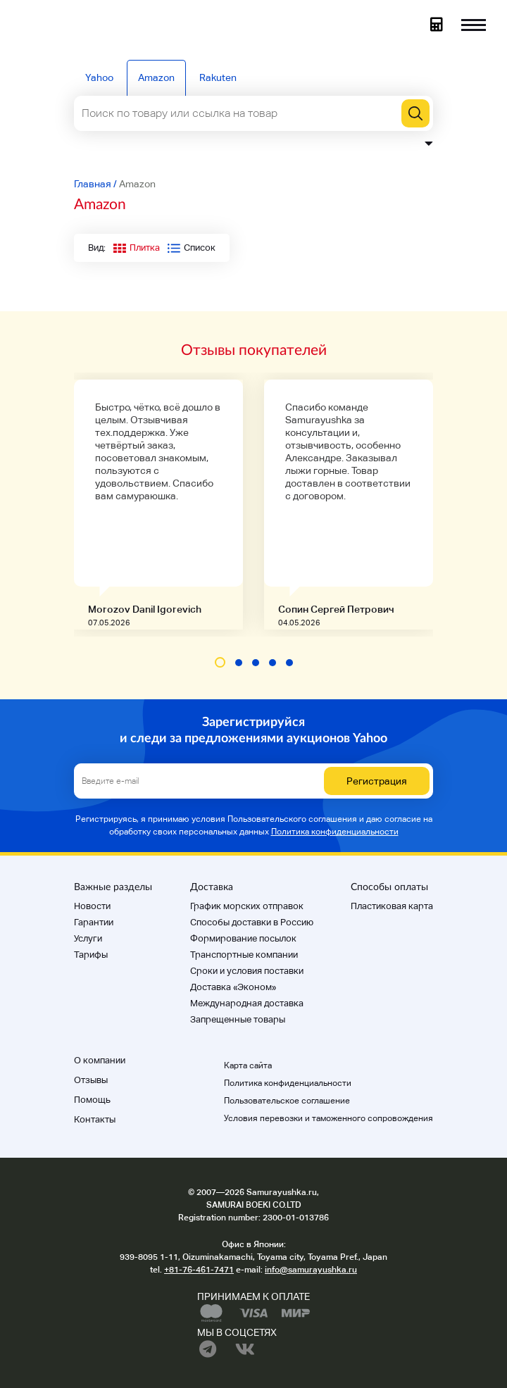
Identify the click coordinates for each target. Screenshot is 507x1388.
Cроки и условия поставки (246, 970)
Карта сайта (248, 1065)
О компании (99, 1060)
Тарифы (91, 954)
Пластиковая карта (392, 906)
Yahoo (99, 77)
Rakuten (218, 77)
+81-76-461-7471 (199, 1270)
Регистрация (376, 781)
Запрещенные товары (237, 1019)
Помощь (92, 1099)
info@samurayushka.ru (311, 1270)
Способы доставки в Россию (251, 922)
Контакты (94, 1119)
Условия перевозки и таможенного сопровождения (328, 1118)
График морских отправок (246, 906)
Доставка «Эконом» (233, 987)
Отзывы (91, 1080)
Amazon (156, 77)
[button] (220, 662)
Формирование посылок (243, 938)
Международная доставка (246, 1003)
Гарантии (93, 922)
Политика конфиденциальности (335, 832)
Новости (92, 906)
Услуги (88, 938)
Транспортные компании (244, 954)
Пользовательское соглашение (287, 1101)
